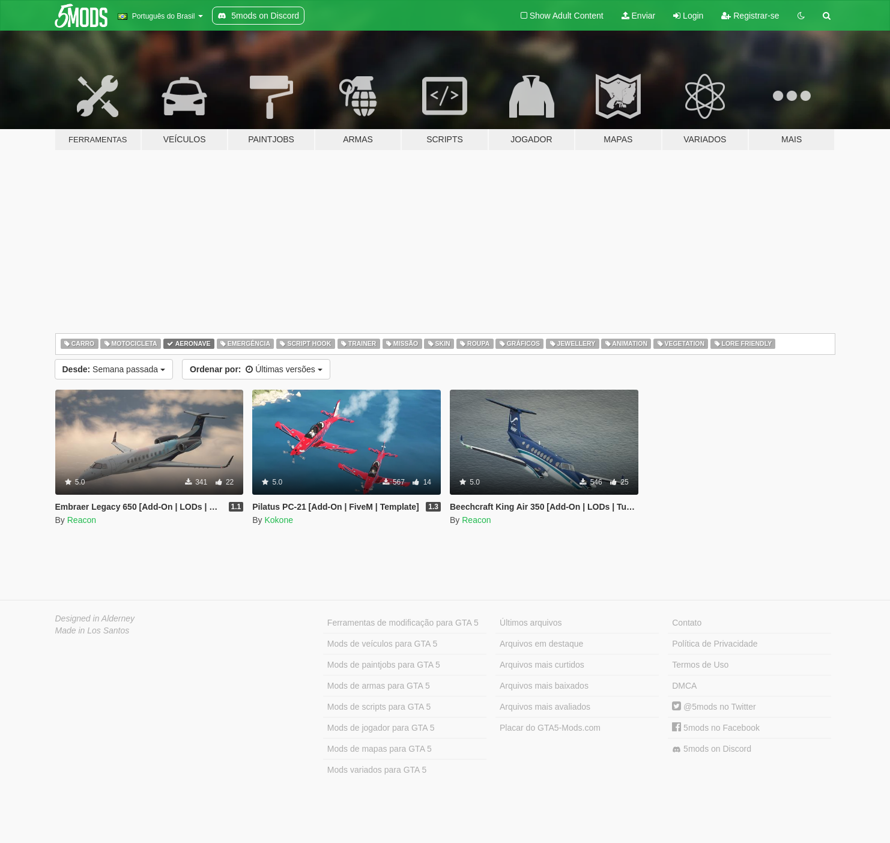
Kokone (278, 520)
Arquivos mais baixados (544, 685)
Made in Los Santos (92, 630)
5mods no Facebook (716, 727)
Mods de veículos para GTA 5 (382, 643)
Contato (686, 622)
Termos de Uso (700, 664)
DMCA (684, 685)
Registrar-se (750, 15)
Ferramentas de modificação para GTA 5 (403, 622)
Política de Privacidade (714, 643)
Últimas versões (256, 369)
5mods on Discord (711, 749)
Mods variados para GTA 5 (376, 770)
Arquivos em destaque (541, 643)
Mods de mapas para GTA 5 (379, 749)
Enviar (639, 15)
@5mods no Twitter (713, 706)
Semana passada (113, 369)
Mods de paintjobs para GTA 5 (383, 664)
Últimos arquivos (531, 622)
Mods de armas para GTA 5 (378, 685)
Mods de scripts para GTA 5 (379, 707)
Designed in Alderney (95, 618)
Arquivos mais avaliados (545, 707)
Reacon (81, 520)
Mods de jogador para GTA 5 (381, 728)
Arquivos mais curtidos (542, 664)
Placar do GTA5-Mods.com (550, 728)
